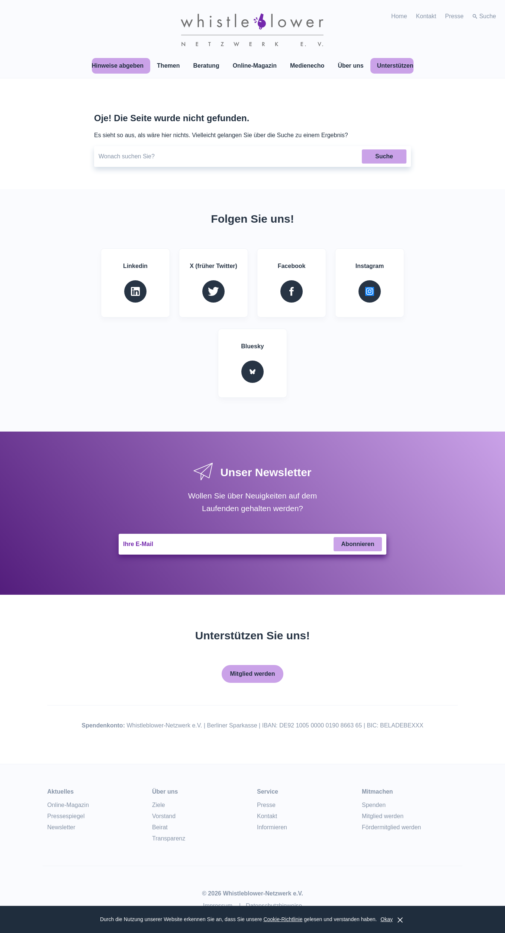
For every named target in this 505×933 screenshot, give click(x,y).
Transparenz (168, 838)
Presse (454, 16)
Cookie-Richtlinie (282, 919)
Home (399, 16)
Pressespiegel (66, 816)
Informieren (272, 827)
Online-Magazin (68, 805)
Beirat (160, 827)
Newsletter (61, 827)
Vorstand (164, 816)
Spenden (374, 805)
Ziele (158, 805)
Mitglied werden (252, 674)
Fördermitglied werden (391, 827)
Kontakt (426, 16)
